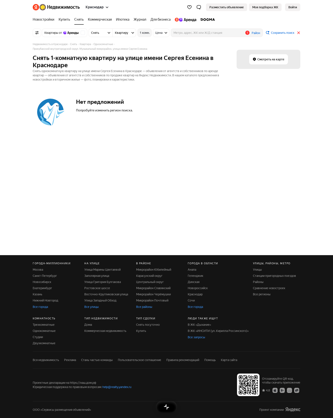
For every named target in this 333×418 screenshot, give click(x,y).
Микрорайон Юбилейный (153, 269)
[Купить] (64, 19)
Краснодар (195, 294)
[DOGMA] (206, 19)
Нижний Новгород (45, 300)
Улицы (257, 269)
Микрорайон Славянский (153, 288)
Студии (38, 337)
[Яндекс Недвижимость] (60, 7)
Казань (37, 294)
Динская (193, 282)
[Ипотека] (122, 19)
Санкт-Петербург (45, 275)
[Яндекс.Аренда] (185, 19)
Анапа (192, 269)
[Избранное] (189, 7)
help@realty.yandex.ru (116, 387)
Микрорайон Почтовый (152, 300)
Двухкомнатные (44, 343)
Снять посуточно (148, 324)
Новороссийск (198, 288)
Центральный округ (150, 282)
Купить (141, 331)
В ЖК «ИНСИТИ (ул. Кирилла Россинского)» (218, 331)
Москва (38, 269)
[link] (292, 7)
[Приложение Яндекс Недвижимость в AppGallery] (289, 390)
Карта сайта (229, 360)
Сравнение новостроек (269, 288)
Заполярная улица (96, 275)
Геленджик (195, 275)
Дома (88, 324)
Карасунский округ (149, 275)
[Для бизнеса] (160, 19)
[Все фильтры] (37, 32)
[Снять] (79, 19)
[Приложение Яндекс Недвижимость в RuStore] (296, 390)
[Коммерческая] (100, 19)
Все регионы (262, 294)
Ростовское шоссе (97, 288)
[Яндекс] (36, 7)
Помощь (210, 360)
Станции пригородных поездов (274, 275)
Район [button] (256, 33)
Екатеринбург (42, 288)
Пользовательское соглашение (139, 360)
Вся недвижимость (46, 360)
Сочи (191, 300)
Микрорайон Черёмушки (153, 294)
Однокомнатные (44, 331)
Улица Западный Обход (100, 300)
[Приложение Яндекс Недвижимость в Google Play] (282, 390)
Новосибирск (42, 282)
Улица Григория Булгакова (102, 282)
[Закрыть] (298, 32)
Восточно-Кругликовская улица (106, 294)
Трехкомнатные (44, 324)
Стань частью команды (97, 360)
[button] (199, 7)
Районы (258, 282)
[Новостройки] (44, 19)
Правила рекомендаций (182, 360)
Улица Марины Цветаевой (102, 269)
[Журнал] (139, 19)
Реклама (70, 360)
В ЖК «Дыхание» (199, 324)
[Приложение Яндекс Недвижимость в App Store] (275, 390)
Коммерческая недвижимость (105, 331)
